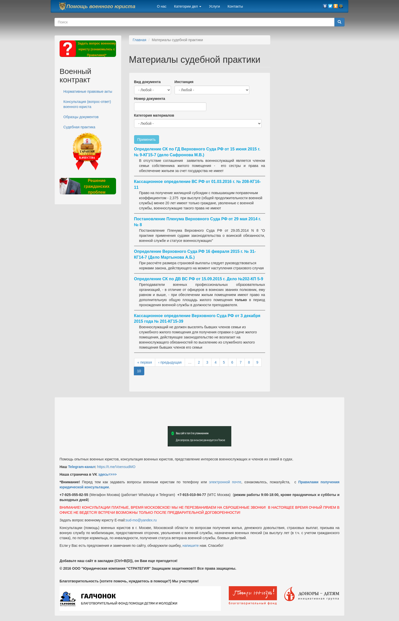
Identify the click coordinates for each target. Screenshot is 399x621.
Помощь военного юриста (100, 6)
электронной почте (225, 482)
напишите (190, 546)
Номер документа (149, 99)
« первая (144, 362)
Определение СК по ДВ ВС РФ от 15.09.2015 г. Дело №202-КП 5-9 (198, 279)
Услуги (214, 6)
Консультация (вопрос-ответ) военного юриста (87, 104)
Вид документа (147, 82)
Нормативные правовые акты (87, 91)
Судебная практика (79, 127)
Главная (139, 40)
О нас (161, 6)
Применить (146, 139)
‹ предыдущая (170, 362)
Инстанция (184, 82)
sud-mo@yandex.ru (141, 520)
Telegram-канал (81, 467)
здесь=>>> (107, 474)
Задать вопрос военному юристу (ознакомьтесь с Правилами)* (97, 49)
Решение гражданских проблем (96, 186)
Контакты (235, 6)
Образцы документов (80, 117)
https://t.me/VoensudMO (115, 467)
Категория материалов (154, 115)
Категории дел (187, 6)
